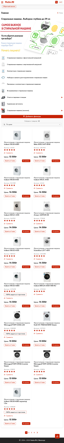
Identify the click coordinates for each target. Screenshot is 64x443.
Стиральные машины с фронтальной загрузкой (24, 58)
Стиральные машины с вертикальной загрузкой (24, 64)
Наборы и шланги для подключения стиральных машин (27, 77)
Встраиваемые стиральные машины (20, 91)
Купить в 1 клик (10, 161)
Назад (60, 13)
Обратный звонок (9, 6)
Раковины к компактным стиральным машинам (24, 84)
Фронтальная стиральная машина (17, 143)
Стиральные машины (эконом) (18, 110)
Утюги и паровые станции (16, 97)
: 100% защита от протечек (15, 294)
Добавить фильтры (32, 116)
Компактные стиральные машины (19, 71)
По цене (8, 124)
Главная (5, 13)
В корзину (26, 161)
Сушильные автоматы (15, 104)
